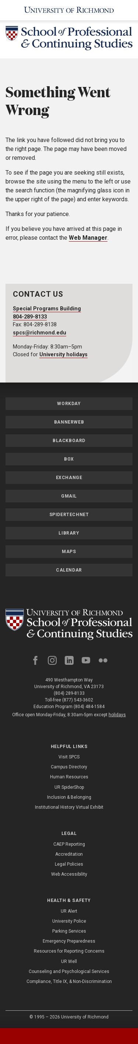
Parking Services (69, 931)
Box (69, 459)
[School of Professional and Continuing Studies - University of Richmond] (69, 624)
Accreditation (69, 854)
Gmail (69, 496)
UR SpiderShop (69, 787)
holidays (117, 714)
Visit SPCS (69, 757)
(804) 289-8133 (69, 693)
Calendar (69, 570)
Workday (69, 403)
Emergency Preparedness (69, 941)
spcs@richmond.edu (39, 333)
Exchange (69, 477)
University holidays (63, 354)
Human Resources (69, 776)
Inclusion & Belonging (69, 797)
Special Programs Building (47, 309)
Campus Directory (69, 766)
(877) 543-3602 (77, 700)
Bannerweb (69, 422)
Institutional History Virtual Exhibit (69, 807)
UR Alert (69, 911)
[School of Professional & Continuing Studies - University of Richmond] (69, 39)
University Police (69, 921)
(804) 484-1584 (89, 706)
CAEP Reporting (69, 844)
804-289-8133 (30, 317)
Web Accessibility (69, 874)
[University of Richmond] (69, 10)
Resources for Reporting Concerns (69, 951)
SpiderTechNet (69, 514)
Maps (69, 551)
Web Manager (88, 237)
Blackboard (69, 440)
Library (69, 533)
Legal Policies (69, 864)
